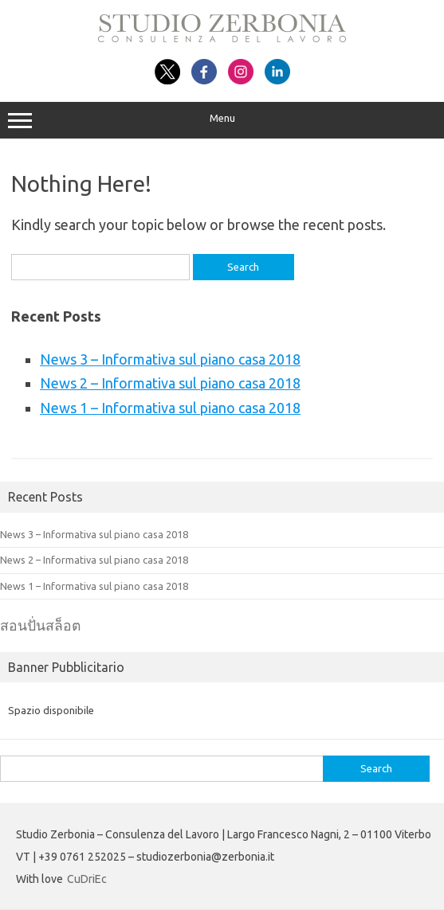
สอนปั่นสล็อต (40, 625)
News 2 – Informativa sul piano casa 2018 (170, 383)
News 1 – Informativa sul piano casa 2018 (170, 408)
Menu (222, 120)
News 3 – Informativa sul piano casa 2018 (170, 359)
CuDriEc (87, 879)
